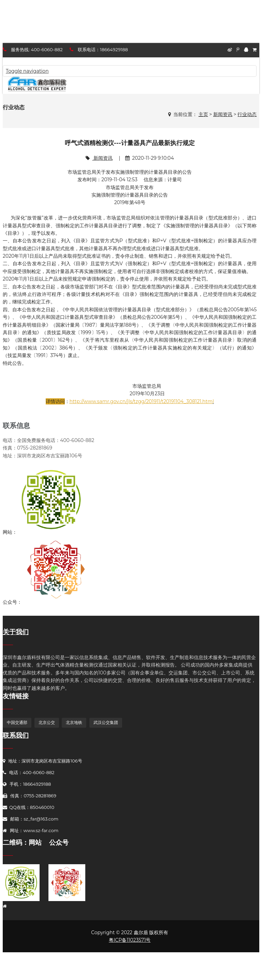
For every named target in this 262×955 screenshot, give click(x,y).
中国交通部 (17, 722)
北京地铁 (74, 722)
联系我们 (16, 735)
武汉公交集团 (105, 722)
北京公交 (47, 722)
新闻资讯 (222, 114)
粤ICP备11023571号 (129, 940)
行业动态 (247, 114)
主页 (203, 114)
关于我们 (16, 632)
